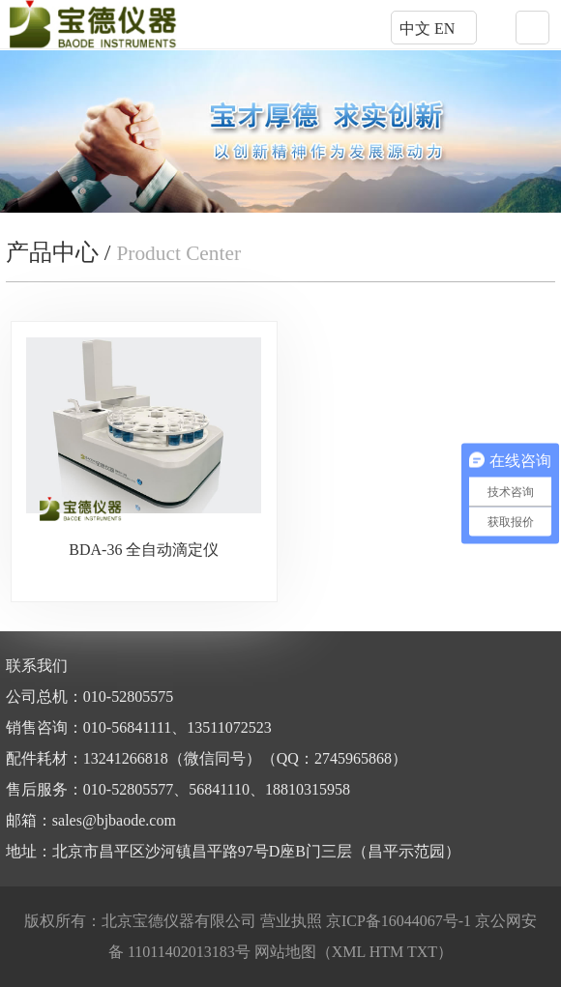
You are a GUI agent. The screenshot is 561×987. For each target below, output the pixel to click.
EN (444, 28)
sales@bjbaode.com (114, 820)
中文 (414, 28)
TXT (422, 951)
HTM (386, 951)
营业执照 (291, 921)
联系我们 (37, 665)
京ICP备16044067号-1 (400, 921)
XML (349, 951)
